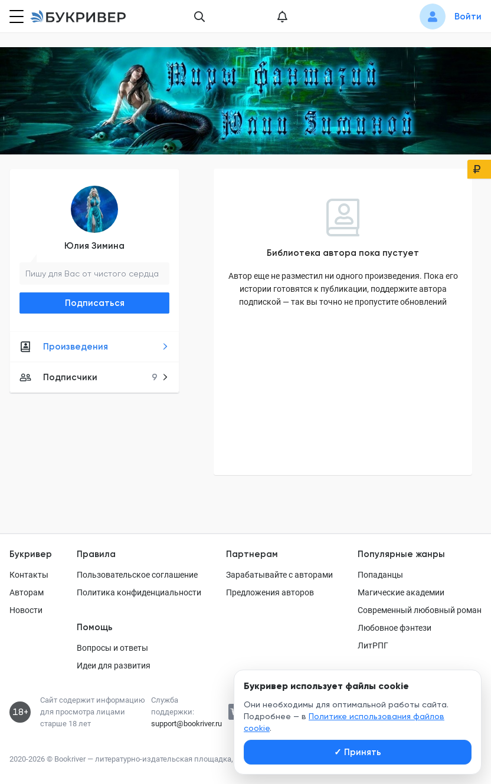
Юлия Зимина (94, 246)
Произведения (94, 347)
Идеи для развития (113, 665)
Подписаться (95, 303)
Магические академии (401, 592)
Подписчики (94, 377)
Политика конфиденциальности (139, 592)
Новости (25, 610)
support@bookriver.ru (186, 723)
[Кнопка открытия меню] (15, 16)
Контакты (28, 574)
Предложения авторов (270, 592)
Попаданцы (380, 574)
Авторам (26, 592)
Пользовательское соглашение (137, 574)
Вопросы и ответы (112, 648)
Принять (357, 752)
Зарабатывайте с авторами (279, 574)
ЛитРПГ (373, 645)
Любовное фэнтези (394, 628)
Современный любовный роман (420, 610)
